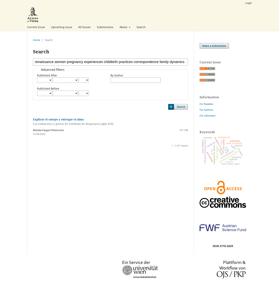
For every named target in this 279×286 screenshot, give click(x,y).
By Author (116, 75)
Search (141, 27)
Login (248, 3)
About (124, 27)
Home (36, 40)
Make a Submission (214, 46)
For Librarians (207, 115)
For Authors (206, 109)
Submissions (105, 27)
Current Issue (36, 27)
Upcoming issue (61, 27)
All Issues (84, 27)
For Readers (206, 104)
